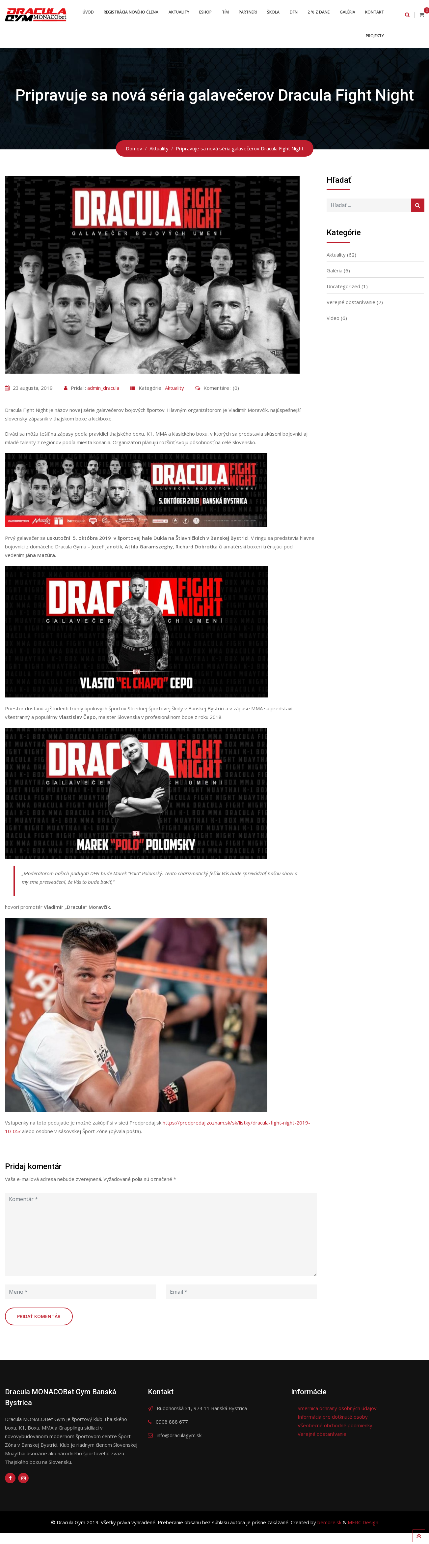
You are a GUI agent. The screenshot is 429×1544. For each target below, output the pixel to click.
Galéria (375, 14)
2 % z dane (346, 14)
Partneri (271, 14)
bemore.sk (330, 1533)
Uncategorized (343, 297)
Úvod (106, 14)
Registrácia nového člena (150, 14)
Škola (298, 14)
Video (333, 328)
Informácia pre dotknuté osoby (333, 1427)
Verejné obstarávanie (351, 313)
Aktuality (199, 14)
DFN (319, 14)
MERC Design (363, 1533)
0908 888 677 (172, 1432)
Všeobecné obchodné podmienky (335, 1436)
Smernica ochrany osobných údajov (337, 1419)
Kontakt (344, 44)
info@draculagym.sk (179, 1446)
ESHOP (227, 14)
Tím (247, 14)
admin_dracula (103, 398)
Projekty (374, 44)
